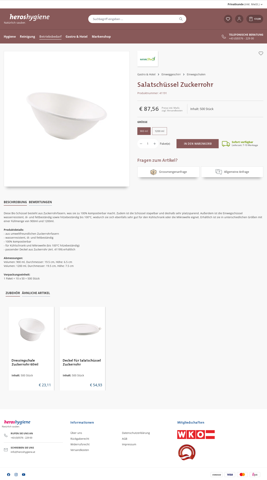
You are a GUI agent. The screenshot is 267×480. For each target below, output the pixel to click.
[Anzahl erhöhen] (154, 143)
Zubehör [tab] (13, 293)
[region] (67, 119)
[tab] (15, 202)
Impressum (129, 444)
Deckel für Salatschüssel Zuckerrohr (82, 362)
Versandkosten (79, 450)
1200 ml (159, 131)
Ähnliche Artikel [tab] (36, 293)
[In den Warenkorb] (198, 143)
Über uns (76, 433)
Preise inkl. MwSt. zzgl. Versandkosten (172, 109)
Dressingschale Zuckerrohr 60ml (25, 362)
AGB (124, 438)
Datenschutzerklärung (136, 433)
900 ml (144, 131)
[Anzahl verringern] (141, 143)
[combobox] (132, 19)
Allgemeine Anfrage (232, 171)
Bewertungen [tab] (40, 202)
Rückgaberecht (79, 438)
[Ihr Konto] (239, 19)
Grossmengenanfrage (168, 171)
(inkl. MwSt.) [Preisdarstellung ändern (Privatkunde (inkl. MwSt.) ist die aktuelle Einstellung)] (244, 4)
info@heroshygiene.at (23, 452)
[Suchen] (181, 19)
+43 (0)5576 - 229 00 (241, 38)
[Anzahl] (147, 143)
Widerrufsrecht (80, 444)
